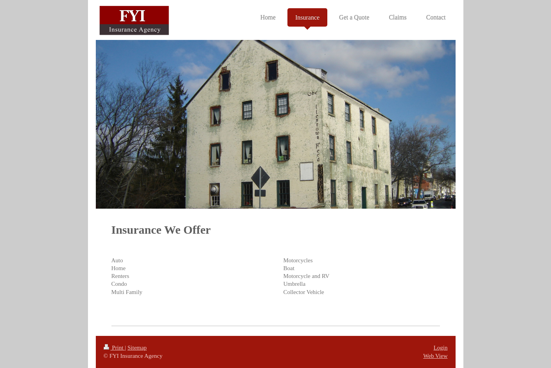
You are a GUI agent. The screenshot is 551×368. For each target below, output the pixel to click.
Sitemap (137, 348)
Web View (435, 356)
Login (441, 348)
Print (114, 348)
